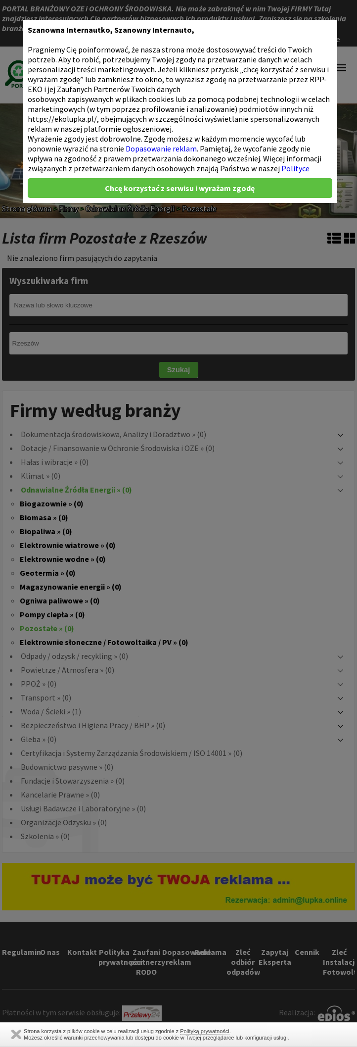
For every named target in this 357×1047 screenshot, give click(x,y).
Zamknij (16, 1034)
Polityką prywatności (204, 1031)
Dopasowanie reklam (161, 148)
